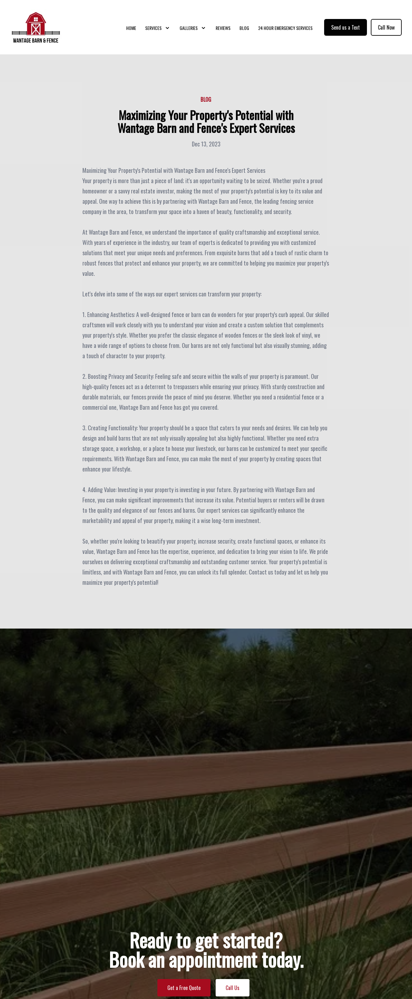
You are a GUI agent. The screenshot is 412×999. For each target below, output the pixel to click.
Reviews (223, 28)
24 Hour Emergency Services (285, 28)
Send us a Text (345, 28)
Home (131, 28)
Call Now (386, 28)
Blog (244, 28)
